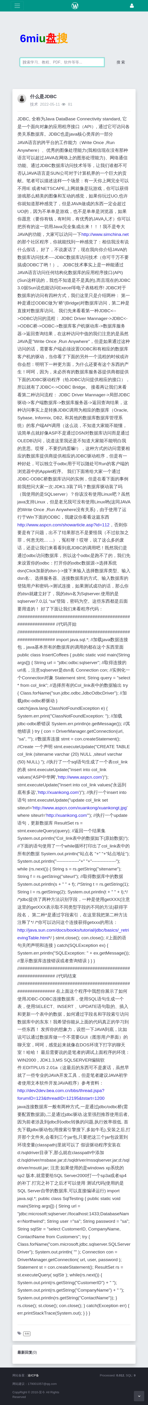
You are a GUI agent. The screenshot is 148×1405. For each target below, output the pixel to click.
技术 (34, 104)
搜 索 (121, 62)
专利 (27, 1333)
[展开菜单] (17, 5)
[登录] (131, 6)
